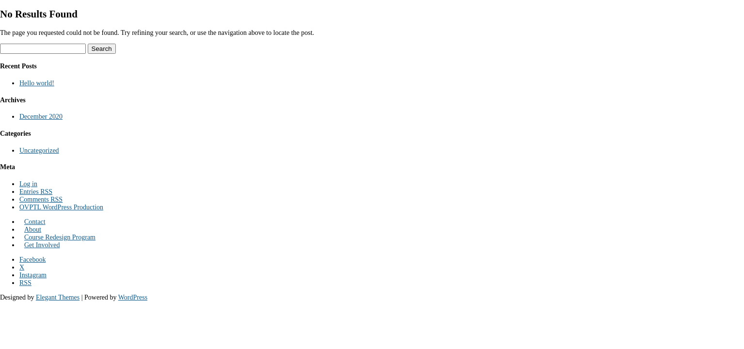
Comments (41, 199)
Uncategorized (39, 150)
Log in (28, 184)
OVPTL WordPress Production (61, 207)
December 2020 (41, 116)
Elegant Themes (57, 297)
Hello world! (36, 83)
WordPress (132, 297)
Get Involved (42, 245)
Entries (35, 191)
